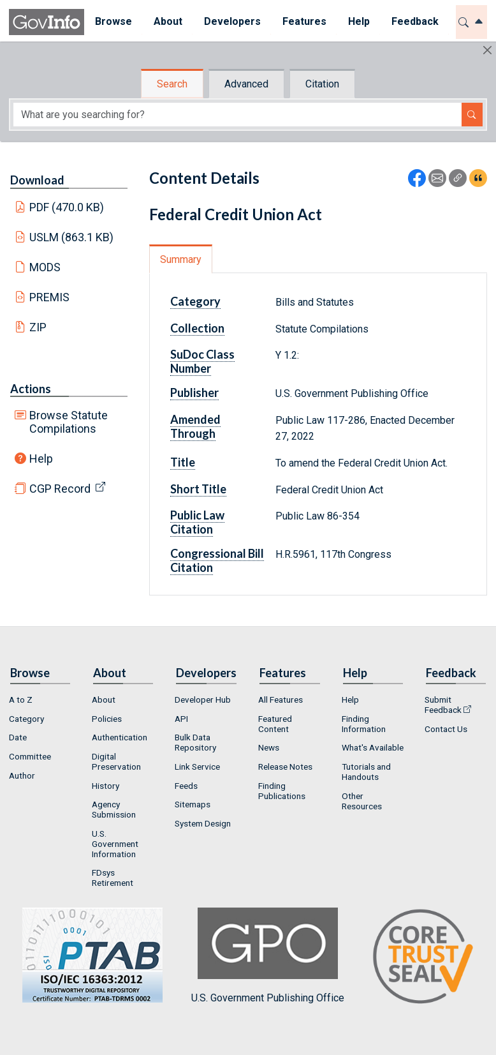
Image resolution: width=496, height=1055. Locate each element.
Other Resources (362, 801)
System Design (203, 823)
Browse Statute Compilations (68, 421)
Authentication (119, 737)
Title (182, 462)
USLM (71, 237)
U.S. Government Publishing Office (267, 956)
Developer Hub (203, 699)
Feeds (186, 786)
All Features (280, 699)
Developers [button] (232, 21)
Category (195, 301)
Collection (197, 328)
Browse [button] (113, 21)
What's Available (373, 747)
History (105, 786)
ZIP (38, 327)
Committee (30, 756)
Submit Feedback (443, 704)
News (268, 747)
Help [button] (359, 21)
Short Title (198, 489)
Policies (107, 719)
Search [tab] (172, 84)
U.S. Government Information (115, 843)
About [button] (168, 21)
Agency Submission (114, 809)
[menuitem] (113, 22)
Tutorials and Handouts (366, 771)
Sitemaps (192, 804)
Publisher (194, 392)
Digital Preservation (116, 761)
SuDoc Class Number (202, 361)
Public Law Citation (197, 522)
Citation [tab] (322, 84)
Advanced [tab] (246, 84)
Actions (30, 389)
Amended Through (195, 426)
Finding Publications (281, 791)
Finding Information (364, 724)
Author (22, 775)
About (103, 699)
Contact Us (446, 729)
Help (41, 458)
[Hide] (487, 50)
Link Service (197, 766)
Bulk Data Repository (195, 742)
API (181, 719)
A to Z (21, 699)
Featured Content (275, 724)
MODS (45, 267)
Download (37, 180)
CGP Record (60, 488)
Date (18, 737)
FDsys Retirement (112, 877)
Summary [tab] (180, 259)
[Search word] (237, 114)
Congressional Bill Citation (217, 560)
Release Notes (285, 766)
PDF (67, 207)
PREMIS (49, 297)
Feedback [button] (415, 21)
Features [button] (304, 21)
